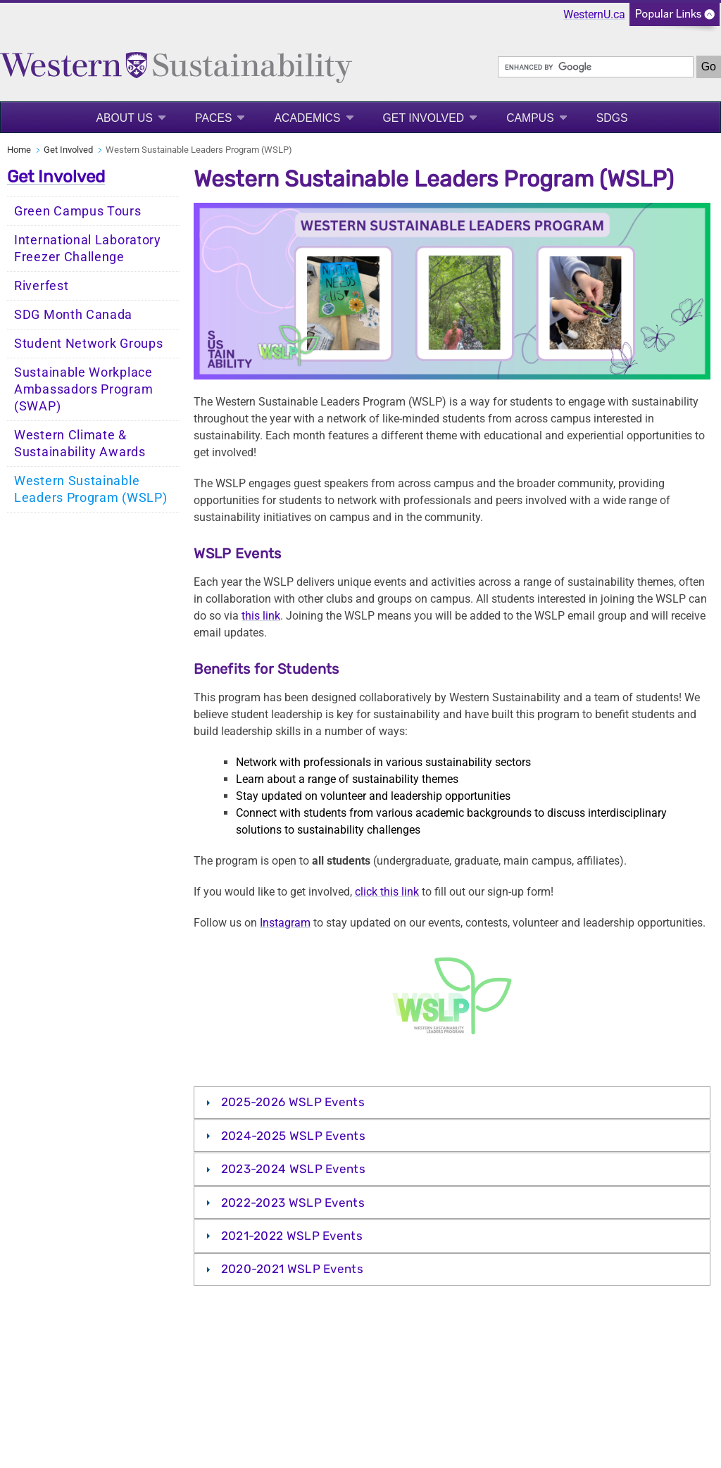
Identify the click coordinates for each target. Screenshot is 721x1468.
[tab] (452, 1102)
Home (19, 149)
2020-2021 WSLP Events (292, 1269)
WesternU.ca (594, 14)
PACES (213, 118)
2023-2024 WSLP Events (293, 1169)
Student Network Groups (88, 344)
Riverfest (41, 286)
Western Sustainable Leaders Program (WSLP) (90, 489)
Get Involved (424, 118)
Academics (307, 118)
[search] (596, 66)
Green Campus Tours (78, 211)
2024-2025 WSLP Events (293, 1136)
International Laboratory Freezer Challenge (87, 248)
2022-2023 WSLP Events (293, 1203)
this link (261, 615)
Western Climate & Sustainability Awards (80, 443)
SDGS (612, 118)
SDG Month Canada (73, 315)
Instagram (285, 922)
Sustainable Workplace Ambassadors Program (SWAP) (83, 389)
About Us (124, 118)
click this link (387, 891)
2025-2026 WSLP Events (293, 1102)
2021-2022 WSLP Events (292, 1236)
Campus (530, 118)
